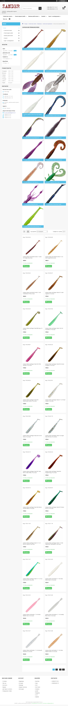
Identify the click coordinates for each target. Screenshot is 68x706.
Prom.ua (40, 702)
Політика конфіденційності (48, 703)
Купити (27, 266)
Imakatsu (37, 689)
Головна (5, 681)
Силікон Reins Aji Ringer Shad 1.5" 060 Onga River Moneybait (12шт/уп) (54, 543)
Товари (25, 23)
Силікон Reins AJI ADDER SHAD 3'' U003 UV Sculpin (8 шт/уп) (32, 257)
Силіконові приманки (47, 23)
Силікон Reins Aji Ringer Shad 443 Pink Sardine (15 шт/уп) (32, 364)
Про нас (5, 19)
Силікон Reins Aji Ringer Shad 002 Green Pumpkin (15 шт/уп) (54, 364)
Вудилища (21, 681)
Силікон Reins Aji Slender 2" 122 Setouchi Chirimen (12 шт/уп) (32, 651)
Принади (21, 685)
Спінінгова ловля (7, 16)
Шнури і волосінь (23, 687)
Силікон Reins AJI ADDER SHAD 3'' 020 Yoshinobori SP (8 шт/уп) (32, 293)
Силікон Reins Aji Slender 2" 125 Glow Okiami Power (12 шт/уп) (54, 651)
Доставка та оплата (7, 689)
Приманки (39, 23)
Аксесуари (21, 689)
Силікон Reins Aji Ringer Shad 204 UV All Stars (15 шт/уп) (32, 436)
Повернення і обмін (7, 691)
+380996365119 (55, 683)
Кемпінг (43, 16)
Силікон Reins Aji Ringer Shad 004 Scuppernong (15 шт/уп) (53, 472)
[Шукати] (40, 8)
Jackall (36, 691)
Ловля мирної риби (20, 16)
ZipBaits (37, 696)
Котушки (21, 683)
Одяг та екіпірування (54, 16)
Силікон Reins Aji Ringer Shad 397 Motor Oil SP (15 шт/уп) (54, 508)
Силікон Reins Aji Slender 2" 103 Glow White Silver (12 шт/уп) (54, 579)
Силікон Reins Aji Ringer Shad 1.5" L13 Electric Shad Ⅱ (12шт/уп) (32, 543)
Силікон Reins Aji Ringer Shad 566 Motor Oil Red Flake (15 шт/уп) (32, 508)
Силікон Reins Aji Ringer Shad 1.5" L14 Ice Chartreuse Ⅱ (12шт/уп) (32, 579)
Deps (36, 683)
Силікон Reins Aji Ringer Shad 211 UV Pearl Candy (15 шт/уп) (55, 400)
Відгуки (4, 687)
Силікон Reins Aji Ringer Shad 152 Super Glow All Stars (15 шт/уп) (54, 436)
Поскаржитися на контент (37, 703)
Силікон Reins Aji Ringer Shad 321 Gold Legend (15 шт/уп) (54, 293)
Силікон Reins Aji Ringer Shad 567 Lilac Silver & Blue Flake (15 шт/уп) (32, 472)
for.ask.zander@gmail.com (10, 112)
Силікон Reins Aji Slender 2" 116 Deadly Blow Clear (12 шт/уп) (54, 615)
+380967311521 (55, 681)
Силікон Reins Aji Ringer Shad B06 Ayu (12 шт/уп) (32, 329)
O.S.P (36, 695)
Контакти (5, 685)
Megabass (37, 693)
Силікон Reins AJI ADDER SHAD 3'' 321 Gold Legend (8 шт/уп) (54, 257)
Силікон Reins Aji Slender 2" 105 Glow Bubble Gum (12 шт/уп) (31, 615)
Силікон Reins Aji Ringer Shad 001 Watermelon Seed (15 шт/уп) (31, 400)
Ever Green (37, 687)
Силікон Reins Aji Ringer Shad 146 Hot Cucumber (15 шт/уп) (54, 329)
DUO (36, 685)
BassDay (37, 681)
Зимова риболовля (33, 16)
